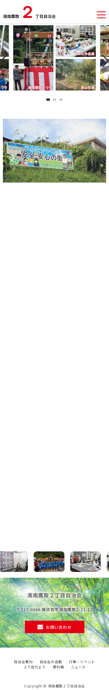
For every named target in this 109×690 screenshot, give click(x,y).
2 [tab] (55, 100)
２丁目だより (34, 666)
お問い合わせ (59, 627)
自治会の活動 (51, 661)
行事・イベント (82, 661)
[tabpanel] (54, 58)
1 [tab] (49, 100)
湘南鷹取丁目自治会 (29, 12)
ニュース (78, 666)
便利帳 (58, 666)
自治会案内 (23, 661)
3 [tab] (62, 100)
